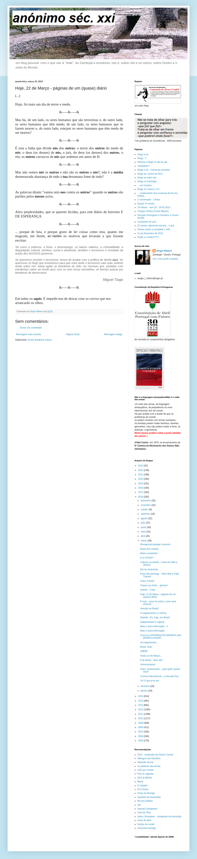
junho (144, 527)
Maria (140, 781)
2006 (141, 736)
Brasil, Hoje (146, 647)
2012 (141, 709)
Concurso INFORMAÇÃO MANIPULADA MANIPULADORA (160, 636)
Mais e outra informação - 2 (154, 626)
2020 (141, 479)
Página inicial (72, 334)
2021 (141, 474)
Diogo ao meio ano (146, 177)
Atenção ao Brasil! (149, 608)
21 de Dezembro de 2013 (150, 233)
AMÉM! (144, 651)
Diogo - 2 (142, 158)
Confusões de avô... (147, 221)
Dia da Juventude (149, 569)
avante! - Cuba (147, 589)
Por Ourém (143, 789)
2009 (141, 723)
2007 (141, 731)
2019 (141, 483)
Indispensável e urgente (152, 622)
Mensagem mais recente (28, 334)
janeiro (144, 690)
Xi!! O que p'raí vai (149, 680)
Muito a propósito (149, 553)
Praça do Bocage (146, 793)
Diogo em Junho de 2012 (150, 173)
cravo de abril (144, 820)
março (144, 540)
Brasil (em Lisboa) (149, 549)
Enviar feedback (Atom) (40, 340)
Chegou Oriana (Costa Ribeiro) (153, 211)
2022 (141, 470)
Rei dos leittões (145, 801)
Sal (139, 805)
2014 (141, 700)
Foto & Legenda (145, 773)
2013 (141, 705)
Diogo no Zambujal (146, 181)
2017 (141, 492)
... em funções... (145, 185)
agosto (144, 518)
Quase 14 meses (146, 203)
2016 (141, 496)
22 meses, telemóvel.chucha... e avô (155, 225)
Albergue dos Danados (148, 758)
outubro (145, 509)
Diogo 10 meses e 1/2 (148, 189)
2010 (141, 718)
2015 (141, 696)
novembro (146, 505)
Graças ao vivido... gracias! (154, 585)
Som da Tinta (144, 812)
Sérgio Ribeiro (164, 251)
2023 (141, 465)
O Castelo (142, 785)
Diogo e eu (142, 154)
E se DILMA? (147, 557)
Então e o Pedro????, (148, 237)
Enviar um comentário (31, 327)
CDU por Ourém (145, 770)
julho (143, 522)
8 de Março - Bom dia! (151, 660)
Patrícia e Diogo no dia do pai (152, 162)
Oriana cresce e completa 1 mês (153, 229)
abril (143, 536)
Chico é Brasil (147, 581)
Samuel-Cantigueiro (147, 808)
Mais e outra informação (152, 630)
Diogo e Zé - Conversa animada (153, 169)
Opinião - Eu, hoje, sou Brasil (155, 617)
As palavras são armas (148, 766)
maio (143, 531)
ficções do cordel (145, 824)
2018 (141, 488)
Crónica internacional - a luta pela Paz (159, 676)
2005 (141, 740)
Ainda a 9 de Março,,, (151, 655)
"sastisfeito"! (143, 166)
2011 (141, 714)
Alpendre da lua (145, 762)
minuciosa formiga (146, 828)
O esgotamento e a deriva (153, 613)
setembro (146, 514)
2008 (141, 727)
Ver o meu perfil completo (165, 258)
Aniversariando (147, 664)
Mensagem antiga (113, 334)
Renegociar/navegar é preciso (155, 544)
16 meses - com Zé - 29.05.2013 (153, 207)
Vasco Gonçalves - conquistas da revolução (159, 816)
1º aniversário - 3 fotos (148, 199)
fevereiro (145, 686)
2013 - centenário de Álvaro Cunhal (155, 754)
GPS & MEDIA (144, 777)
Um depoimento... (149, 642)
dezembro (146, 500)
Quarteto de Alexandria (149, 797)
